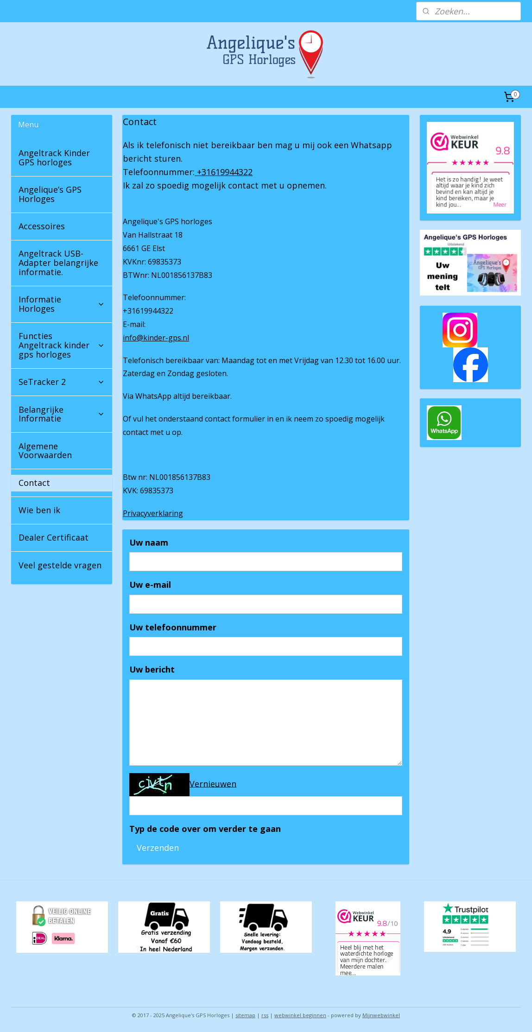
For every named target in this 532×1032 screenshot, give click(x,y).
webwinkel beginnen (300, 1015)
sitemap (245, 1015)
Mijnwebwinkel (381, 1015)
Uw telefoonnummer (172, 627)
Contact (34, 482)
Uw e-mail (150, 584)
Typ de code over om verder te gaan (205, 828)
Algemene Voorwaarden (45, 450)
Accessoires (42, 226)
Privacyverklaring (153, 513)
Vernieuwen (213, 783)
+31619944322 (225, 171)
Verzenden (158, 847)
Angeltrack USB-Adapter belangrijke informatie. (58, 262)
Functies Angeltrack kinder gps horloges (62, 345)
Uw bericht (152, 669)
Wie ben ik (39, 510)
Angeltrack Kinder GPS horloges (54, 157)
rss (264, 1015)
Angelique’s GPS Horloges (50, 194)
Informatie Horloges (62, 304)
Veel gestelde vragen (60, 565)
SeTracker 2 (62, 381)
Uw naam (148, 542)
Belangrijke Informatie (62, 414)
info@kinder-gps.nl (156, 338)
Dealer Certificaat (54, 537)
